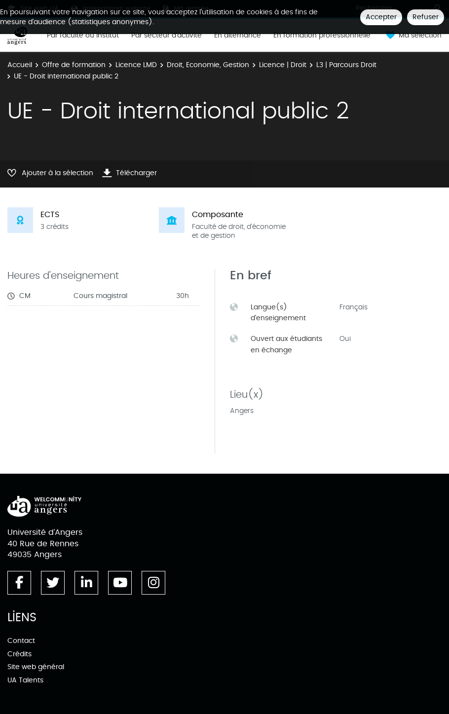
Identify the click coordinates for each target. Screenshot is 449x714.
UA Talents (25, 680)
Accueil (19, 65)
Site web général (35, 667)
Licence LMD (136, 65)
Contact (21, 641)
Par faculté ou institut (83, 35)
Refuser (425, 17)
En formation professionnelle (322, 35)
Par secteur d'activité (166, 35)
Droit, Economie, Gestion (208, 65)
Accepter (381, 17)
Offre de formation (74, 65)
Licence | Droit (282, 65)
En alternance (237, 35)
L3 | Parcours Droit (346, 65)
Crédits (19, 654)
